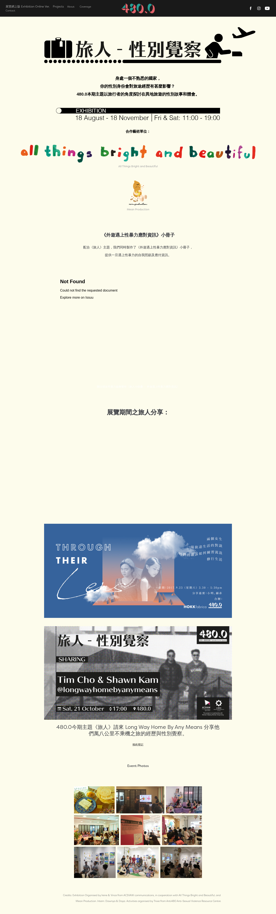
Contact (10, 10)
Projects (58, 6)
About (70, 6)
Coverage (85, 6)
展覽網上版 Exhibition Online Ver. (28, 6)
